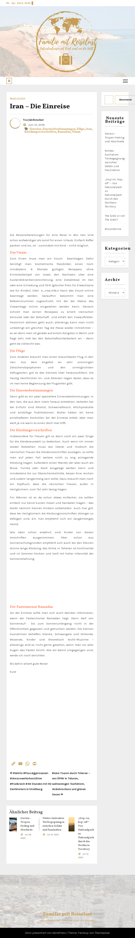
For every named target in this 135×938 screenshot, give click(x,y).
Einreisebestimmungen (59, 129)
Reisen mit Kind (17, 98)
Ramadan (64, 132)
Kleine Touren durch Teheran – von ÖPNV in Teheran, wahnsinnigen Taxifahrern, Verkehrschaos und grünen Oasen (71, 783)
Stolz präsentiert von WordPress (46, 932)
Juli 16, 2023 (53, 834)
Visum (76, 132)
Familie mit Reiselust (67, 914)
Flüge (81, 129)
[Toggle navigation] (125, 81)
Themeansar (102, 932)
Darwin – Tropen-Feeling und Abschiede (114, 137)
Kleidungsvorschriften (40, 132)
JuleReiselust (36, 120)
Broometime (113, 229)
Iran (89, 129)
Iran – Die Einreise (40, 106)
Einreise (35, 129)
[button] (9, 81)
